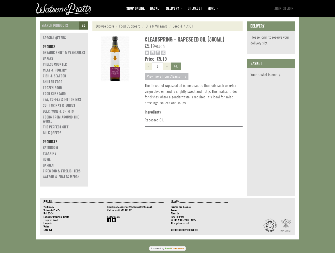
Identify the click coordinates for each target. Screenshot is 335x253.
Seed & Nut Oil (183, 26)
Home (46, 159)
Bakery (48, 58)
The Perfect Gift (56, 127)
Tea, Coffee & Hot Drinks (62, 99)
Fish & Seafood (54, 76)
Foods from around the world (61, 119)
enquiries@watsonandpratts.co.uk (135, 207)
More (212, 8)
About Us (175, 213)
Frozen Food (52, 88)
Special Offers (54, 38)
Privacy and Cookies (181, 207)
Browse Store (105, 26)
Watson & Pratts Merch (61, 177)
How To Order (177, 216)
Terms (174, 210)
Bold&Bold (192, 229)
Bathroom (50, 148)
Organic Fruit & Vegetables (64, 53)
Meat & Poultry (55, 70)
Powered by (167, 248)
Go (83, 25)
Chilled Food (52, 82)
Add (176, 66)
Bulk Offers (52, 133)
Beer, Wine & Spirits (58, 111)
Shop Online (135, 8)
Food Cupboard (54, 94)
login (264, 37)
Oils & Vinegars (157, 26)
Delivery (174, 8)
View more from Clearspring (166, 76)
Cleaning (49, 153)
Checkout (195, 8)
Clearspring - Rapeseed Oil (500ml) (184, 39)
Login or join (283, 9)
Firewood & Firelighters (61, 171)
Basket (155, 8)
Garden (48, 165)
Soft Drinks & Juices (59, 105)
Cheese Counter (55, 64)
